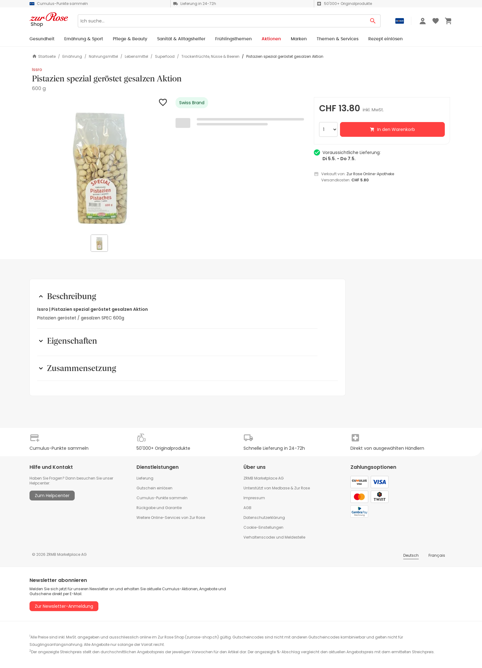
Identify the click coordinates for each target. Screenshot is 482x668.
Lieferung (144, 478)
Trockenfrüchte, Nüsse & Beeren (210, 56)
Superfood (165, 56)
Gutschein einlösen (154, 488)
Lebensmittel (136, 56)
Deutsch (411, 555)
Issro (37, 69)
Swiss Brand (191, 103)
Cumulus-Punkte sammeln (162, 497)
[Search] (221, 20)
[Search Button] (373, 20)
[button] (100, 165)
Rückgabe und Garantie (159, 507)
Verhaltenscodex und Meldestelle (274, 537)
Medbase (281, 488)
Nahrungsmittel (103, 56)
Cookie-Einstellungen (263, 527)
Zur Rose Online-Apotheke (370, 173)
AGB (247, 507)
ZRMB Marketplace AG (263, 478)
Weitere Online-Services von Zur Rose (170, 517)
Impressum (254, 497)
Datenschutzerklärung (264, 517)
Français (437, 555)
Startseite (44, 56)
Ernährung (72, 56)
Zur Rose (302, 488)
